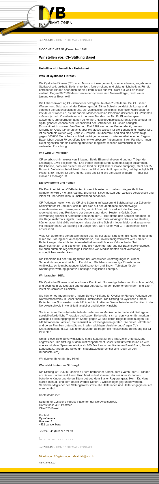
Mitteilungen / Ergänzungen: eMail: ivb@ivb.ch (66, 456)
